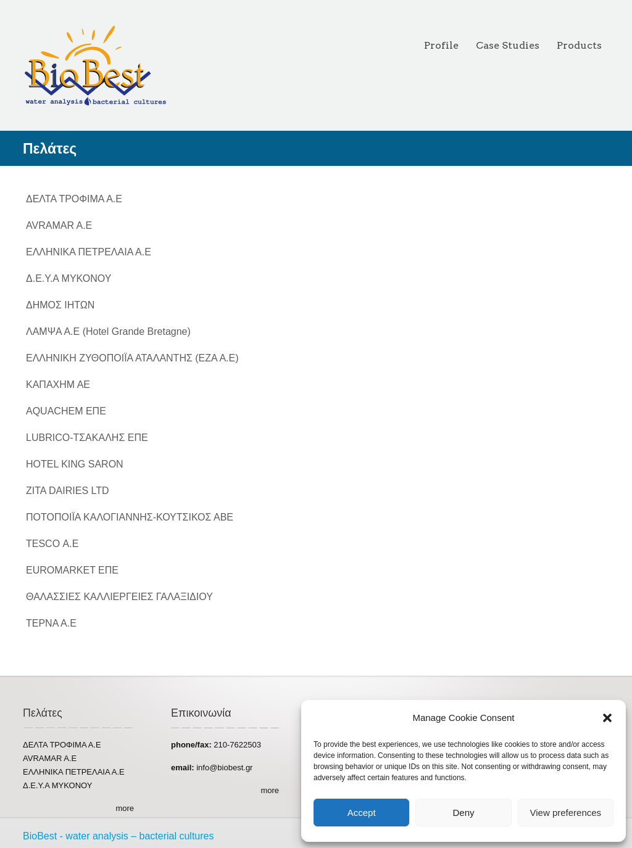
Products (579, 45)
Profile (441, 45)
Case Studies (507, 45)
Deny (463, 812)
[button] (607, 718)
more (124, 808)
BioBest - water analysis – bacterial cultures (118, 836)
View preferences (566, 812)
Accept (361, 812)
